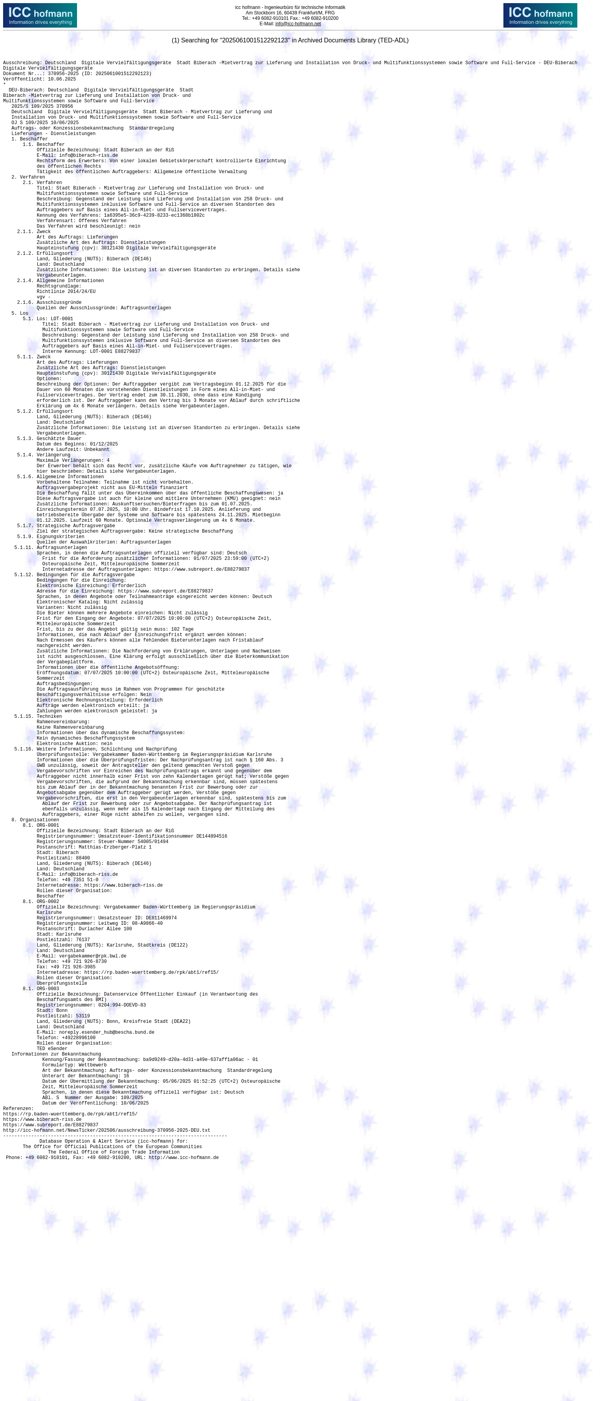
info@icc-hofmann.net (298, 23)
